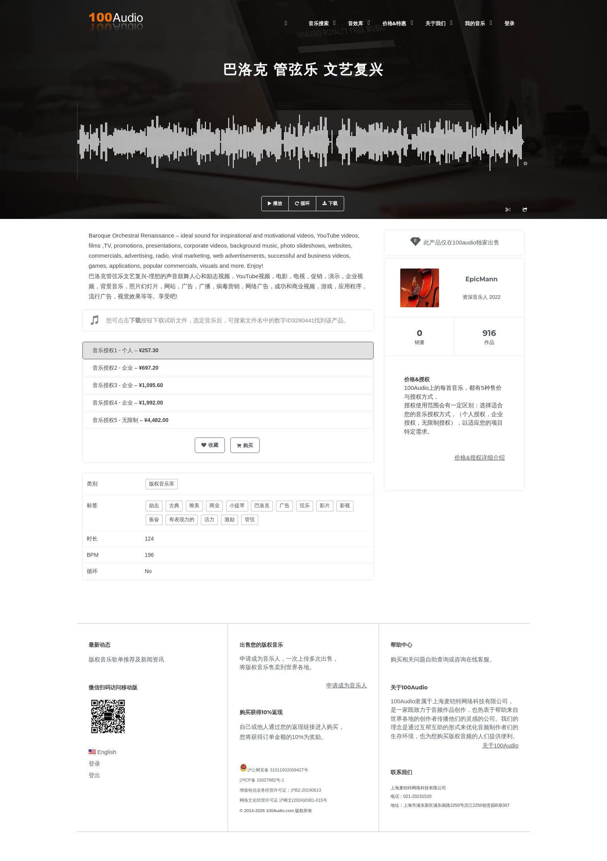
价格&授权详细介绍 (479, 457)
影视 (345, 505)
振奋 (154, 519)
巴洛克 (261, 505)
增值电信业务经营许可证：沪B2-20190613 (280, 790)
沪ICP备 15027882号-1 (262, 780)
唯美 (194, 505)
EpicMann (481, 279)
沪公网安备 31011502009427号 (277, 770)
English (102, 752)
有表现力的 (181, 519)
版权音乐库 (161, 484)
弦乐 (305, 505)
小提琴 (237, 505)
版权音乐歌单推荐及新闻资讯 (126, 659)
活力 (209, 519)
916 (489, 333)
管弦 (250, 519)
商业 (214, 505)
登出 (94, 775)
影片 (325, 505)
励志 (154, 505)
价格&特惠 (394, 23)
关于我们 (435, 23)
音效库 (355, 23)
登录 (509, 23)
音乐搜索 (319, 23)
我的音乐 (475, 23)
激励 (230, 519)
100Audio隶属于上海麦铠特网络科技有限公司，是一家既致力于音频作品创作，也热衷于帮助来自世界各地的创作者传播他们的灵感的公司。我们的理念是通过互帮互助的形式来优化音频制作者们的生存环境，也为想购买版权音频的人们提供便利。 (454, 718)
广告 (284, 505)
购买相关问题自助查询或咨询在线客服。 (443, 659)
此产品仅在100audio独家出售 (462, 242)
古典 (174, 505)
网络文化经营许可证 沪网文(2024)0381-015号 (283, 800)
